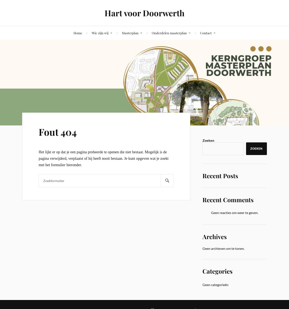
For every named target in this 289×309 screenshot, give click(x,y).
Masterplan (130, 33)
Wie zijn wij (100, 33)
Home (77, 33)
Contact (206, 33)
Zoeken (208, 140)
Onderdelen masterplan (169, 33)
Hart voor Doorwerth (144, 13)
